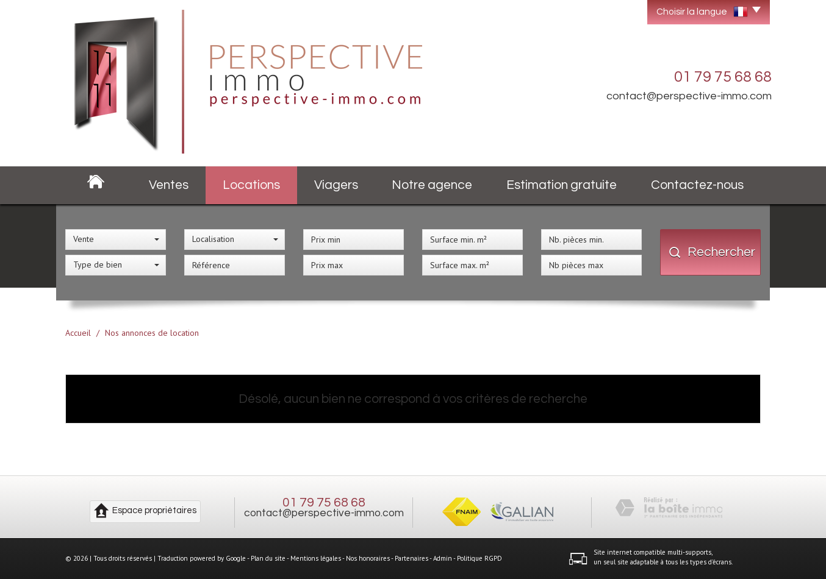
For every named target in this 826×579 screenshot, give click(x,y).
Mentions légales (315, 558)
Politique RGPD (479, 558)
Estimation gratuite (561, 185)
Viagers (336, 185)
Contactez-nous (697, 185)
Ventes (169, 185)
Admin (442, 558)
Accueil (78, 332)
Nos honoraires (368, 558)
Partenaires (411, 558)
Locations (251, 185)
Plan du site (268, 558)
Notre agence (432, 185)
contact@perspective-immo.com (689, 96)
